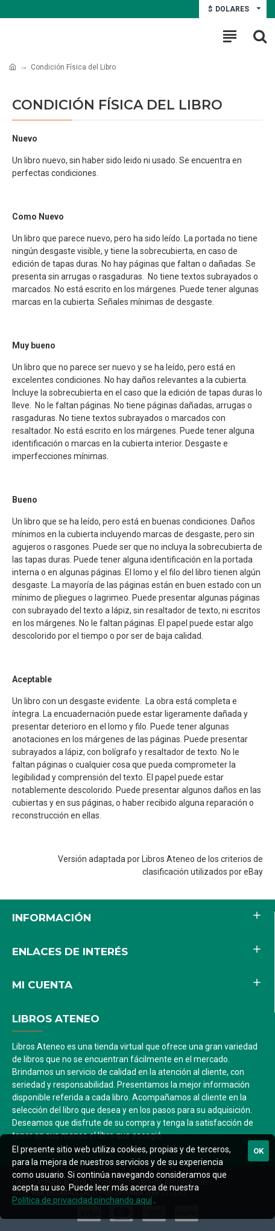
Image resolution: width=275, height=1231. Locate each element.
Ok (258, 1150)
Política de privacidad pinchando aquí (82, 1200)
